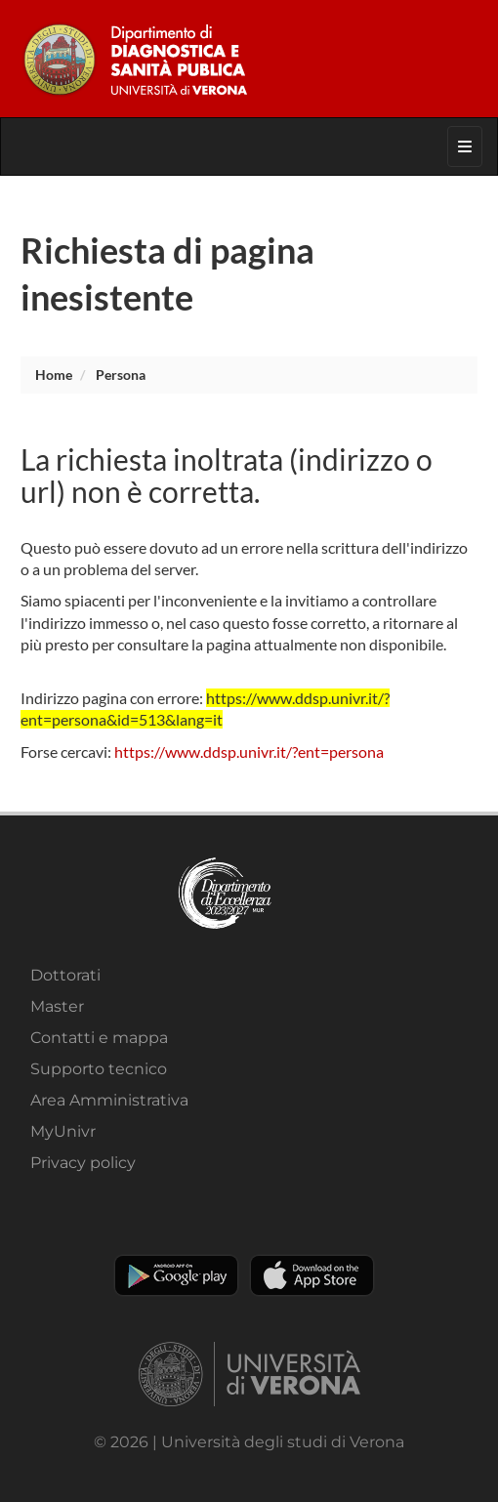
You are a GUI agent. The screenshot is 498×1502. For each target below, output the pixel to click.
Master (57, 1006)
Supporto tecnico (98, 1069)
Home (53, 374)
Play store (176, 1275)
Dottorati (65, 975)
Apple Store (312, 1275)
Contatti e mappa (99, 1037)
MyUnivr (63, 1131)
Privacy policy (83, 1162)
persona (120, 374)
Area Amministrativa (109, 1100)
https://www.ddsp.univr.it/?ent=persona (249, 751)
